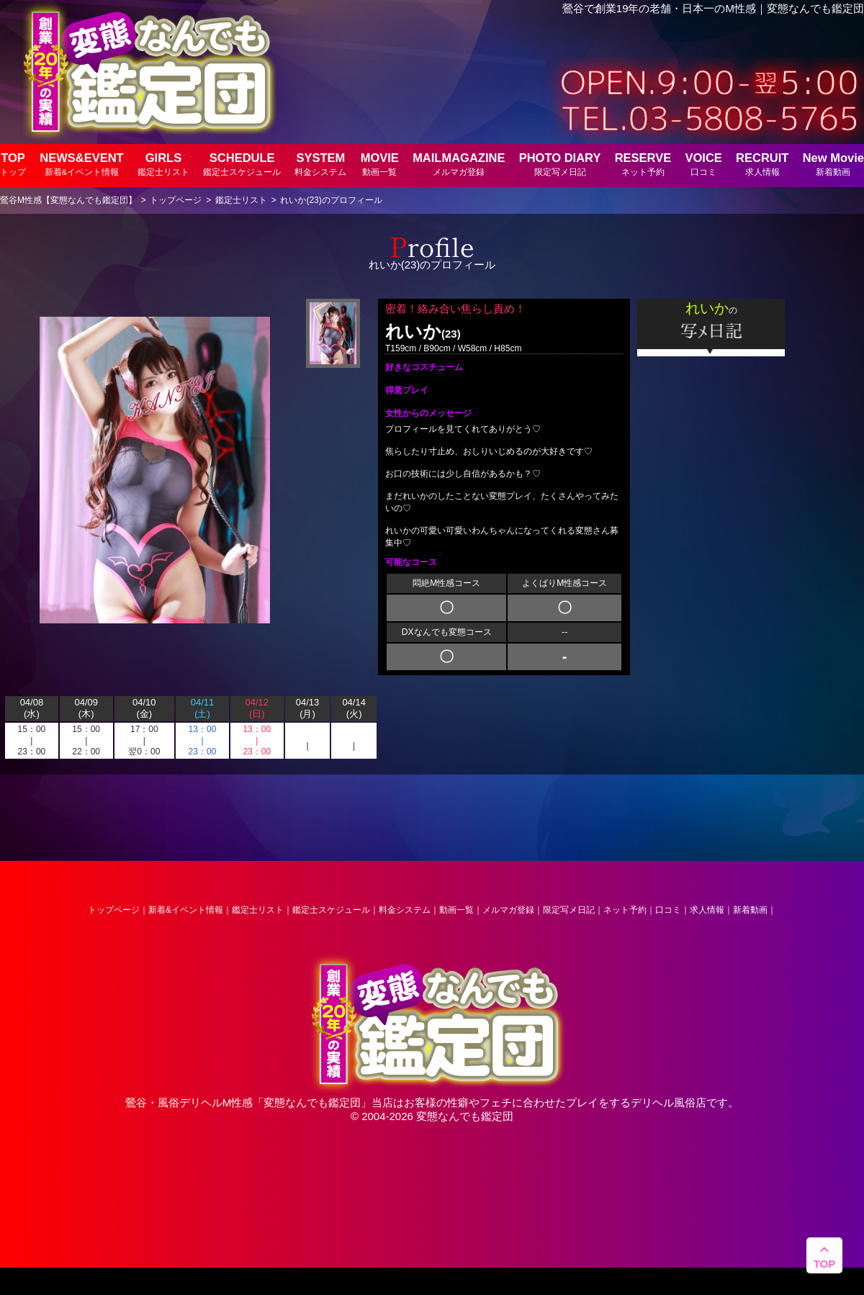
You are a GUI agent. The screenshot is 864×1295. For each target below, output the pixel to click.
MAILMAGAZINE (459, 163)
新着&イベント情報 (185, 910)
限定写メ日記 (569, 910)
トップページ (114, 910)
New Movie (833, 163)
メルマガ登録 (508, 910)
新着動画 (750, 910)
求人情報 (707, 910)
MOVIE (380, 163)
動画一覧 (456, 910)
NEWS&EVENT (81, 163)
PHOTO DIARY (560, 163)
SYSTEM (320, 163)
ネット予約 (625, 910)
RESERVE (643, 163)
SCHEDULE (242, 163)
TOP (13, 163)
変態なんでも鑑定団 (312, 1102)
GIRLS (163, 163)
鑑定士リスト (258, 910)
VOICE (703, 163)
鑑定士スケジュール (331, 910)
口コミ (668, 910)
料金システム (405, 910)
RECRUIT (762, 163)
